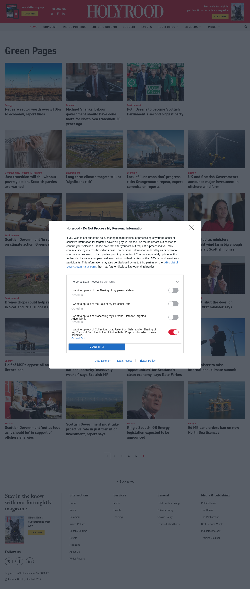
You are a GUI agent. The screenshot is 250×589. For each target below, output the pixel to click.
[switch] (173, 290)
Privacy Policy (146, 360)
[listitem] (125, 282)
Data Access (124, 360)
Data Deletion (103, 360)
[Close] (192, 228)
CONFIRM (96, 346)
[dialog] (125, 294)
